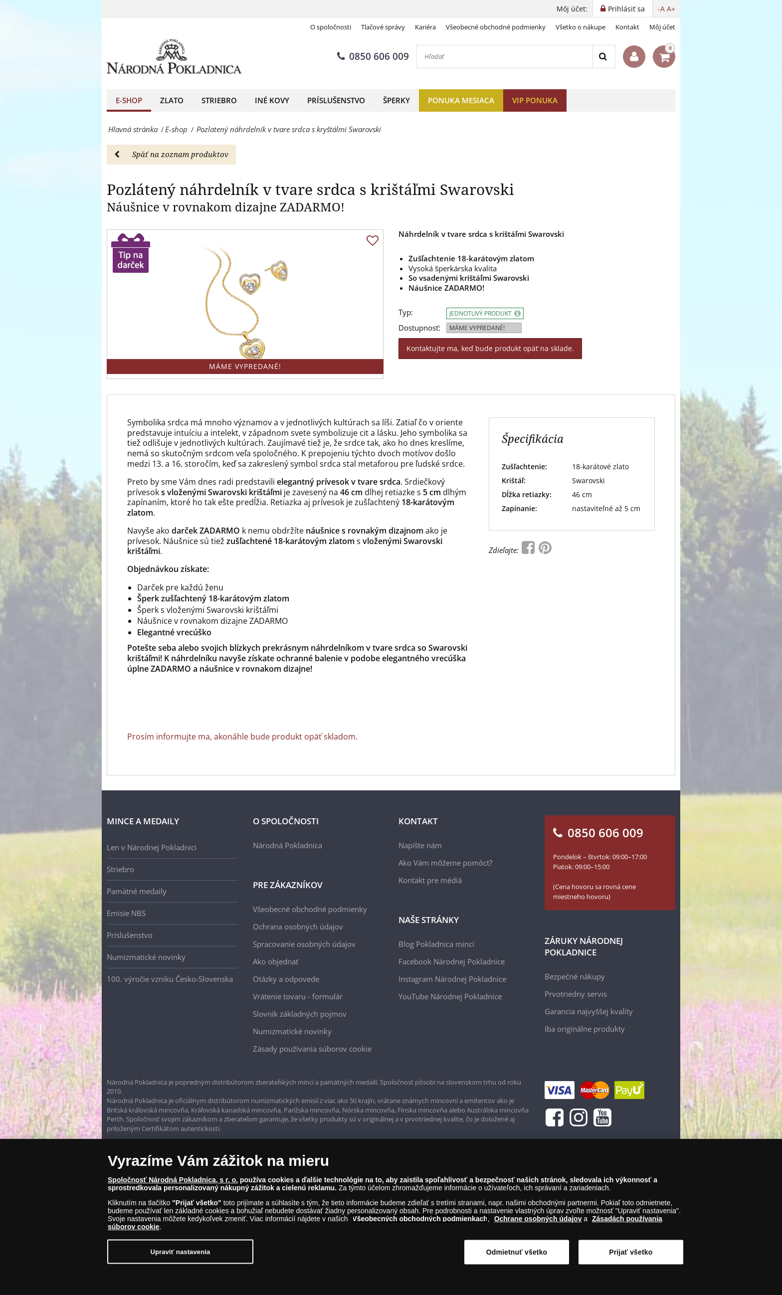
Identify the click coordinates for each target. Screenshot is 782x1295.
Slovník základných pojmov (300, 1014)
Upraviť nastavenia (180, 1252)
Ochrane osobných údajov (538, 1219)
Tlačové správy (383, 26)
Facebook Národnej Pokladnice (451, 961)
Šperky (396, 100)
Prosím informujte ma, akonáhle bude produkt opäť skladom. (242, 736)
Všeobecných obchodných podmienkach (420, 1219)
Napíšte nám (420, 845)
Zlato (172, 100)
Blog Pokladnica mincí (436, 944)
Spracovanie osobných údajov (304, 944)
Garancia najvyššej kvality (589, 1011)
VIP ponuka (535, 100)
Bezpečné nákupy (575, 976)
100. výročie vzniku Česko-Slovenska (170, 979)
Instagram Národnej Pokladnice (452, 979)
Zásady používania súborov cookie (312, 1049)
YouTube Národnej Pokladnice (450, 996)
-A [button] (661, 8)
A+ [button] (671, 8)
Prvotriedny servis (576, 994)
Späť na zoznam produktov (171, 154)
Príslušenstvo (336, 100)
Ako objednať (275, 961)
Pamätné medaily (137, 891)
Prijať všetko (630, 1252)
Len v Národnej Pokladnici (151, 847)
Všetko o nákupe (580, 26)
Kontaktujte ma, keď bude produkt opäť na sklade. (490, 348)
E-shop (129, 100)
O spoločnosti (330, 26)
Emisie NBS (126, 913)
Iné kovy (272, 100)
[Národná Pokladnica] (174, 56)
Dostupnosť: (419, 328)
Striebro (219, 100)
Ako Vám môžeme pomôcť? (445, 863)
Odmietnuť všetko (517, 1252)
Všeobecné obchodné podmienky (496, 26)
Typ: (405, 312)
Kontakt (627, 26)
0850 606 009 (373, 56)
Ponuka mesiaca (461, 100)
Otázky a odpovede (286, 979)
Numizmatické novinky (146, 957)
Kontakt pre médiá (430, 880)
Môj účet (662, 26)
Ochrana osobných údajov (298, 926)
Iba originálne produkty (585, 1029)
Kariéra (425, 26)
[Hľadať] (504, 56)
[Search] (603, 56)
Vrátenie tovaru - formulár (298, 996)
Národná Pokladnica (287, 845)
